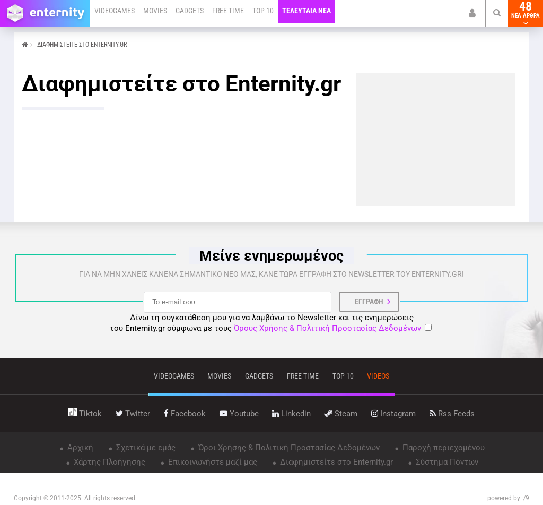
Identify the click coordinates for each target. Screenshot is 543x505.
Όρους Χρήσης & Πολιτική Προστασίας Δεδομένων (327, 328)
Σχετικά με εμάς (145, 447)
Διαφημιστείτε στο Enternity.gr (335, 462)
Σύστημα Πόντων (446, 462)
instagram (393, 413)
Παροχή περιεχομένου (442, 447)
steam (341, 413)
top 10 (343, 376)
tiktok (85, 413)
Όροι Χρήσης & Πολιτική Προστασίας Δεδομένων (288, 447)
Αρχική (79, 447)
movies (219, 376)
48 (525, 13)
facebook (185, 413)
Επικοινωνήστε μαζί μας (211, 462)
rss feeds (452, 413)
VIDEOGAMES (114, 10)
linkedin (291, 413)
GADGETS (190, 10)
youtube (239, 413)
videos (378, 376)
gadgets (259, 376)
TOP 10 (263, 10)
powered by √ (508, 498)
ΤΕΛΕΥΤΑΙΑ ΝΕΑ (306, 10)
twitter (133, 413)
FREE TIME (228, 10)
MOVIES (155, 10)
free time (303, 376)
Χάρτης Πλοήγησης (108, 462)
